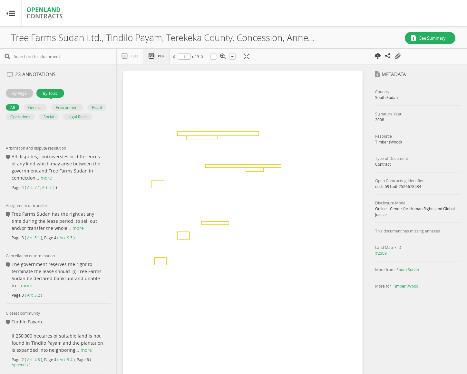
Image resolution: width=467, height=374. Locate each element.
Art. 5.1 (33, 237)
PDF (161, 56)
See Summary (432, 38)
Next (202, 58)
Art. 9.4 (66, 359)
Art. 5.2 (33, 295)
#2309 (381, 253)
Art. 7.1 (33, 187)
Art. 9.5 (66, 237)
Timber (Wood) (406, 286)
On (397, 56)
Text (135, 56)
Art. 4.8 (33, 359)
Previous (175, 58)
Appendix (20, 364)
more (46, 178)
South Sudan (407, 269)
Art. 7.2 (48, 187)
